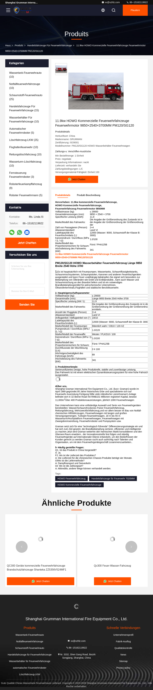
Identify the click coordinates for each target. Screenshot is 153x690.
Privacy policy (123, 667)
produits (19, 45)
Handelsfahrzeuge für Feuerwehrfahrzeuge (49, 45)
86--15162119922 (137, 2)
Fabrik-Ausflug (123, 641)
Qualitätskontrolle (123, 648)
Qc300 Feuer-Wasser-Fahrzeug (112, 565)
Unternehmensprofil (123, 635)
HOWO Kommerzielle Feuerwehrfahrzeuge (79, 484)
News (123, 654)
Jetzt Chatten (27, 243)
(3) (21, 174)
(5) (21, 130)
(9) (25, 186)
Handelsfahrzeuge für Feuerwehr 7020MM (113, 478)
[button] (22, 547)
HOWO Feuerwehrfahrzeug (71, 478)
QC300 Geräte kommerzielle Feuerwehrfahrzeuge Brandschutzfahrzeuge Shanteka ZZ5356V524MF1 (36, 567)
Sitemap (123, 661)
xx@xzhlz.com (111, 2)
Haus (8, 45)
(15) (24, 108)
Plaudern (135, 10)
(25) (25, 97)
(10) (25, 74)
